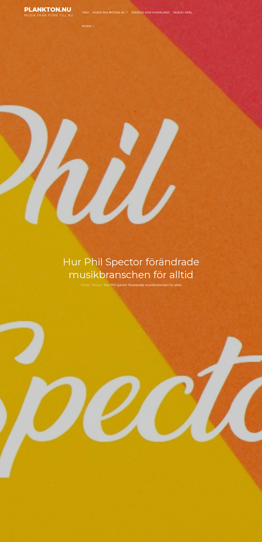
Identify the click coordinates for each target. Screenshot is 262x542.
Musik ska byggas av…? (110, 12)
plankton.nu (47, 9)
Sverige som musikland (151, 12)
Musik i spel (182, 12)
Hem (85, 12)
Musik (88, 26)
